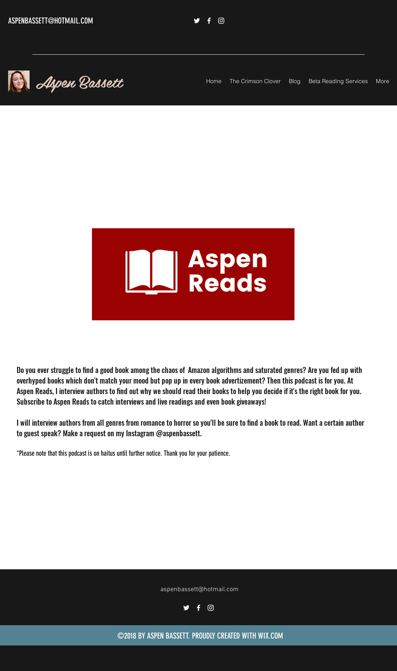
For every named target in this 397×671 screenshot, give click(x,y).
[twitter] (197, 21)
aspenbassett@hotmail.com (199, 589)
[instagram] (221, 21)
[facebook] (209, 21)
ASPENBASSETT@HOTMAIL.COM (50, 21)
